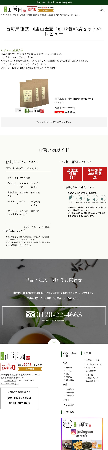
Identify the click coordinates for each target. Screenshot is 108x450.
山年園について (93, 360)
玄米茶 (69, 377)
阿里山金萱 (32, 15)
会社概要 (90, 375)
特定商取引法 (92, 382)
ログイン (102, 9)
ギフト (67, 400)
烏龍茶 (23, 15)
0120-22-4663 (19, 398)
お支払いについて (94, 365)
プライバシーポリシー (10, 384)
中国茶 (15, 15)
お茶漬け (70, 396)
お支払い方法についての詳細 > (35, 227)
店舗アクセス (92, 368)
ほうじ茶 (70, 380)
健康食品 (70, 393)
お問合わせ (91, 371)
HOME (3, 15)
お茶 (9, 15)
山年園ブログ (92, 379)
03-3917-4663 (10, 381)
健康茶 (69, 368)
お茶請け (70, 390)
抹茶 (68, 374)
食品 (65, 384)
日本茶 (69, 371)
